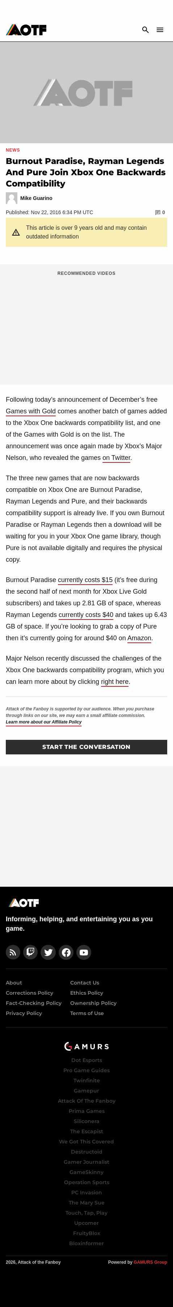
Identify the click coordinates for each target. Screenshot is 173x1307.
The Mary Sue (87, 1202)
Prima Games (87, 1111)
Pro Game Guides (86, 1070)
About (14, 982)
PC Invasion (86, 1192)
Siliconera (87, 1121)
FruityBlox (86, 1233)
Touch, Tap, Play (86, 1213)
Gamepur (86, 1090)
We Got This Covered (86, 1141)
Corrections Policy (29, 993)
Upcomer (86, 1223)
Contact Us (84, 982)
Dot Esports (86, 1060)
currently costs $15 (85, 580)
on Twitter (116, 457)
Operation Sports (86, 1182)
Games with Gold (31, 411)
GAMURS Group (150, 1262)
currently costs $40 (86, 614)
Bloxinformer (86, 1243)
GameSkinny (86, 1172)
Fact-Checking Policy (34, 1003)
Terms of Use (87, 1013)
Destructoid (86, 1151)
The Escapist (86, 1131)
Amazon (139, 638)
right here (114, 681)
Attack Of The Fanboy (86, 1101)
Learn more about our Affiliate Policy (43, 722)
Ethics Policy (86, 993)
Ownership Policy (93, 1003)
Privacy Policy (24, 1013)
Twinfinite (86, 1080)
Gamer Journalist (86, 1162)
